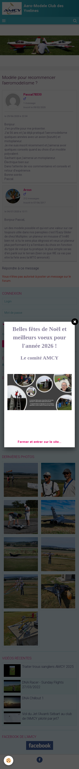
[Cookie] (8, 760)
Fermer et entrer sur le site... (39, 442)
